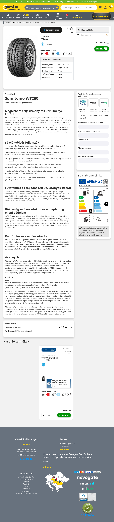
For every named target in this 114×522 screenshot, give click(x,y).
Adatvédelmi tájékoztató (26, 477)
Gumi (19, 22)
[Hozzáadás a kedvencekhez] (72, 33)
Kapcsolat (26, 489)
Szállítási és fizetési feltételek (26, 493)
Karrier (26, 482)
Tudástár (26, 484)
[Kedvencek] (100, 8)
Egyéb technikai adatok (52, 59)
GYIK (26, 486)
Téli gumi (26, 22)
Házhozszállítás (85, 30)
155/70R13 (45, 22)
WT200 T (45, 38)
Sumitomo (35, 22)
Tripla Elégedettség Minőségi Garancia (59, 381)
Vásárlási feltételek (26, 479)
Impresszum (26, 491)
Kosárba (101, 48)
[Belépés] (105, 7)
